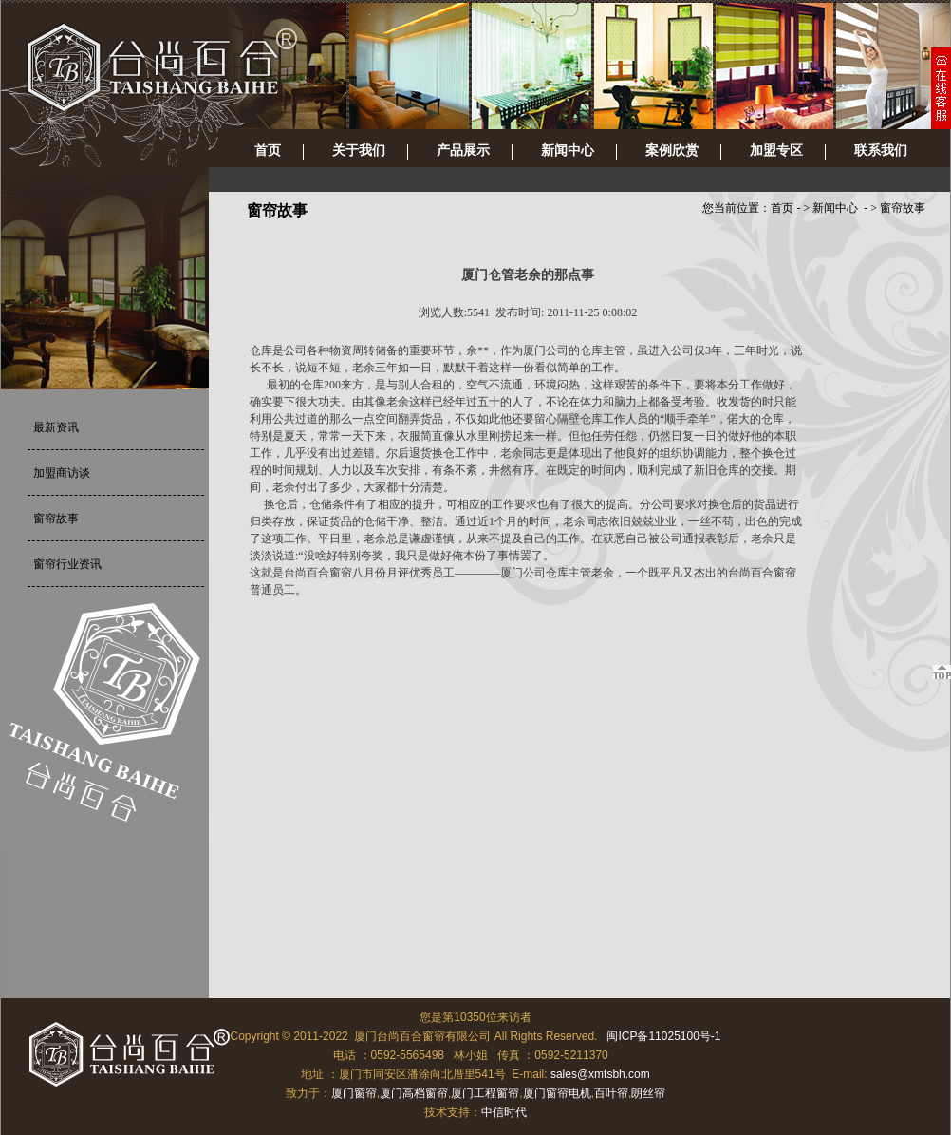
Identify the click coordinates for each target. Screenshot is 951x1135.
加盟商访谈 (61, 473)
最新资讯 (56, 427)
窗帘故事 (56, 518)
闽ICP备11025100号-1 (663, 1036)
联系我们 (880, 150)
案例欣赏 (672, 150)
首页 (267, 150)
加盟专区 (776, 150)
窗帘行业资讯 (67, 564)
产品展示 (463, 150)
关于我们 (358, 150)
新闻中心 (567, 150)
